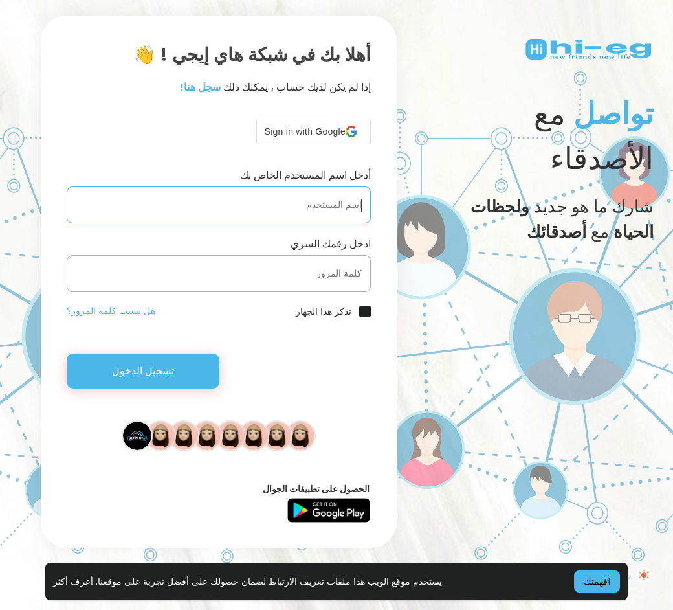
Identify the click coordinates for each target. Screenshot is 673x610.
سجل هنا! (201, 87)
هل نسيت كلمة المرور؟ (111, 310)
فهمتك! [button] (597, 581)
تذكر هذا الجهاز (323, 311)
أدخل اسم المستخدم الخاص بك (305, 175)
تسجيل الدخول (143, 370)
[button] (313, 131)
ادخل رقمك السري (331, 243)
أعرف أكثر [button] (73, 581)
